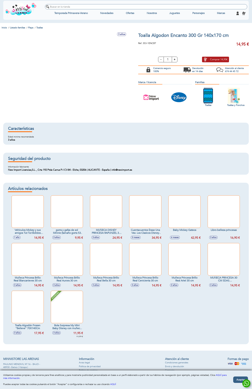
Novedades (106, 13)
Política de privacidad (90, 366)
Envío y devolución (174, 366)
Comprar (218, 59)
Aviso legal (84, 362)
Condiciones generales (176, 362)
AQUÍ (113, 384)
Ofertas (130, 13)
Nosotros (152, 13)
